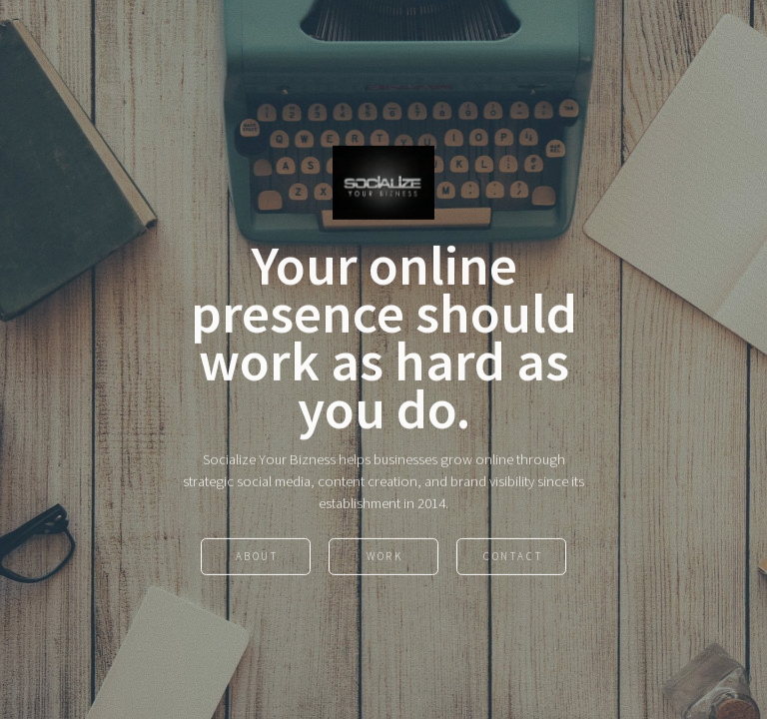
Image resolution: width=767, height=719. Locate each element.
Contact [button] (512, 557)
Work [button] (384, 557)
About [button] (257, 557)
